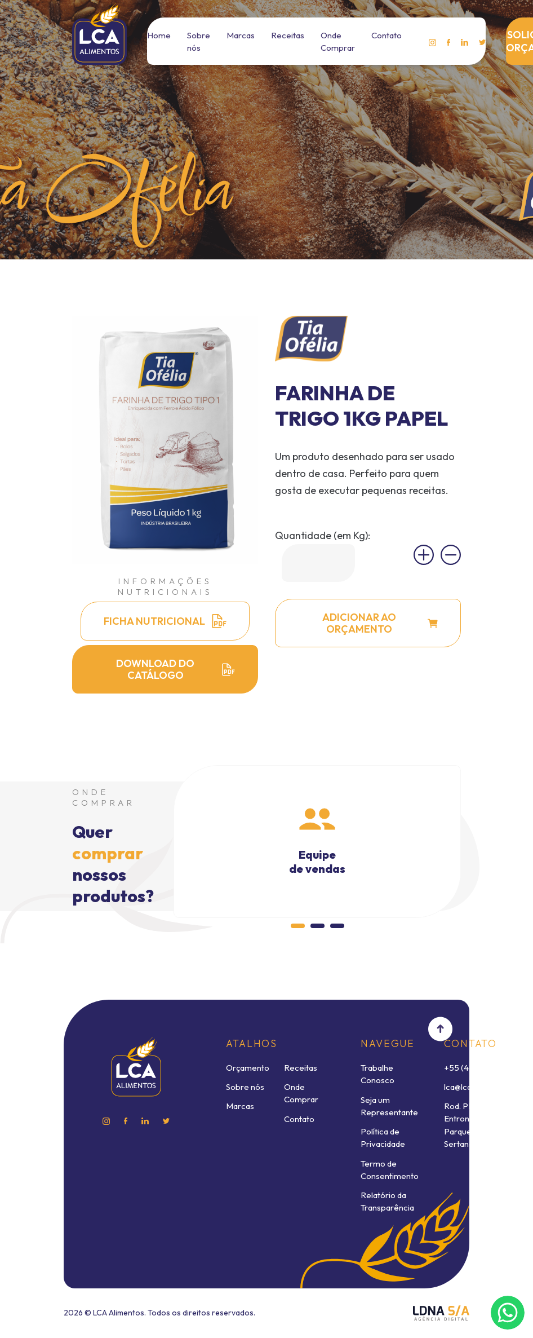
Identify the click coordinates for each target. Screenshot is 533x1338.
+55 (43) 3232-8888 (482, 1067)
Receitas (287, 35)
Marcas (240, 35)
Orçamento (247, 1067)
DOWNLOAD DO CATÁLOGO (175, 669)
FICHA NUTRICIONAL (165, 621)
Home (159, 35)
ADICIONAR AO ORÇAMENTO (380, 623)
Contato (386, 35)
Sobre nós (245, 1086)
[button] (298, 926)
